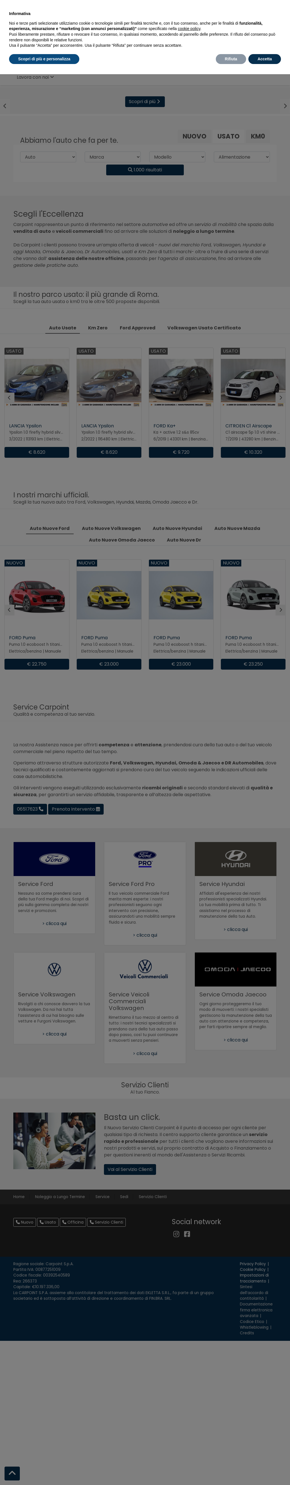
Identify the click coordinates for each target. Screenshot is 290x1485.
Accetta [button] (264, 59)
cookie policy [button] (189, 28)
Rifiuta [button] (231, 59)
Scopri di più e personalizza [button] (44, 59)
